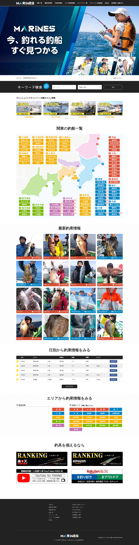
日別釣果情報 (58, 3)
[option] (69, 40)
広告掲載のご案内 (76, 517)
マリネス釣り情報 (108, 537)
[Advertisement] (29, 514)
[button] (121, 109)
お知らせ (51, 504)
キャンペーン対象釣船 (96, 3)
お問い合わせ (71, 540)
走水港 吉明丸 (110, 117)
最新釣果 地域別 (53, 507)
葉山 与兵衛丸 (56, 117)
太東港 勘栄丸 (28, 117)
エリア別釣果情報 (70, 3)
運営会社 (64, 540)
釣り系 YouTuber (76, 509)
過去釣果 (113, 361)
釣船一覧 (39, 3)
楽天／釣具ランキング (77, 507)
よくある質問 (57, 540)
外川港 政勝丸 (83, 117)
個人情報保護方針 (79, 540)
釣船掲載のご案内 (76, 514)
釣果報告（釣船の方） (117, 3)
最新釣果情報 (48, 3)
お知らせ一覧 (117, 78)
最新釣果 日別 (52, 509)
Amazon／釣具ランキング (78, 504)
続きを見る (69, 386)
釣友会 (107, 3)
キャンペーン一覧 (82, 3)
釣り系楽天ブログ (76, 512)
